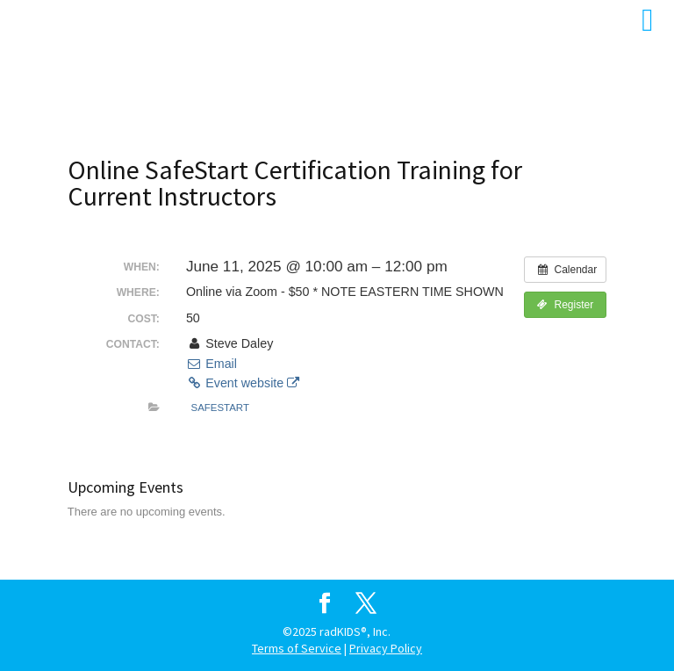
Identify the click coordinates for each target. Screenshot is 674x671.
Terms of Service (296, 648)
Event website (242, 383)
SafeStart (220, 407)
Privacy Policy (385, 648)
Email (211, 364)
